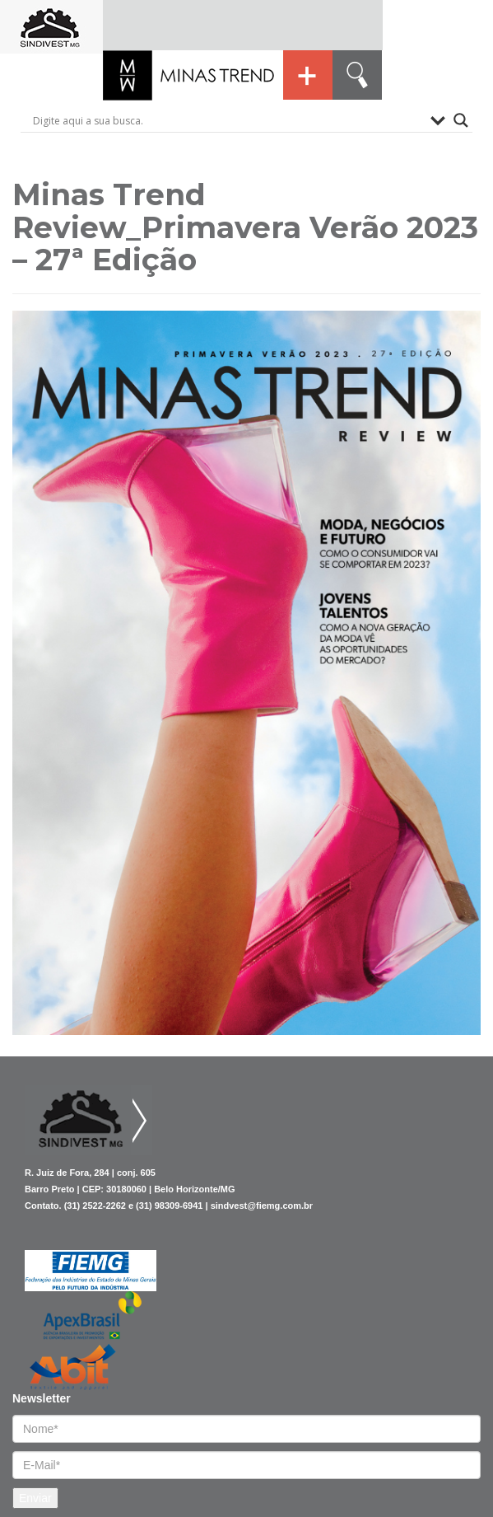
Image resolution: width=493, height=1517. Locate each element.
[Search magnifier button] (460, 120)
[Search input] (227, 120)
